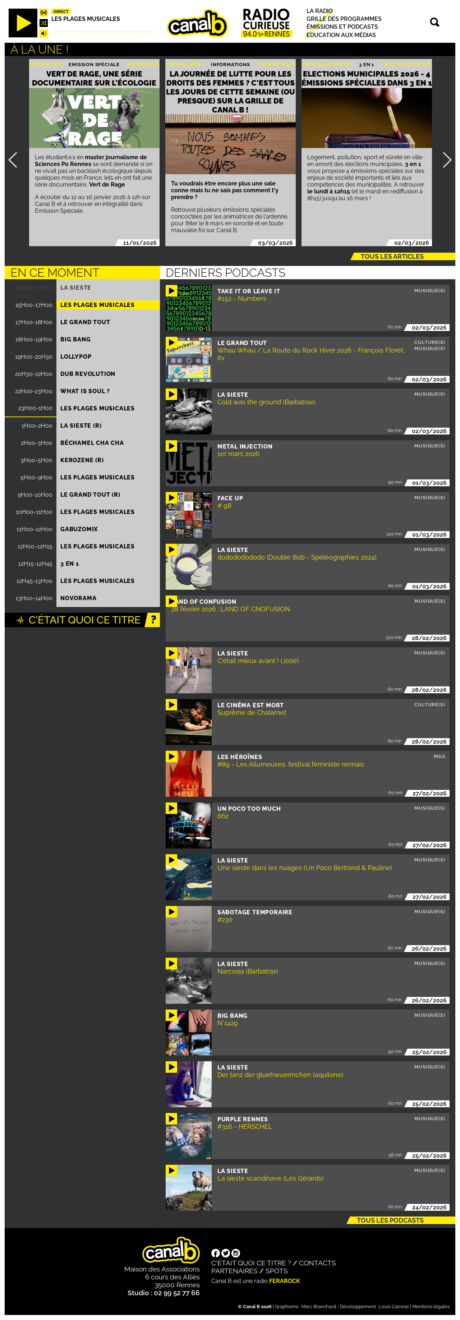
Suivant (444, 159)
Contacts (317, 1263)
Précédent (15, 159)
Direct (61, 11)
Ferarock (284, 1281)
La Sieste (75, 287)
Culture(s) (429, 342)
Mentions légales (431, 1306)
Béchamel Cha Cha (92, 443)
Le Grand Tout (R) (90, 494)
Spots (277, 1271)
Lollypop (75, 356)
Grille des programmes (344, 18)
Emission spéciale (94, 64)
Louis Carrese (394, 1306)
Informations (230, 64)
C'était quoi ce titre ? (251, 1263)
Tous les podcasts (390, 1220)
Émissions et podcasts (342, 27)
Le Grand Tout (85, 322)
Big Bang (75, 339)
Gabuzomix (79, 529)
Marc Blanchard (319, 1306)
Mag (439, 756)
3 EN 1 (366, 64)
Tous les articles (392, 256)
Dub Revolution (87, 374)
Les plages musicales (85, 18)
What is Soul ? (85, 391)
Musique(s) (429, 290)
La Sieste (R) (80, 425)
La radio (320, 11)
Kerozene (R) (82, 460)
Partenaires (234, 1271)
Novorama (78, 598)
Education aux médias (341, 35)
